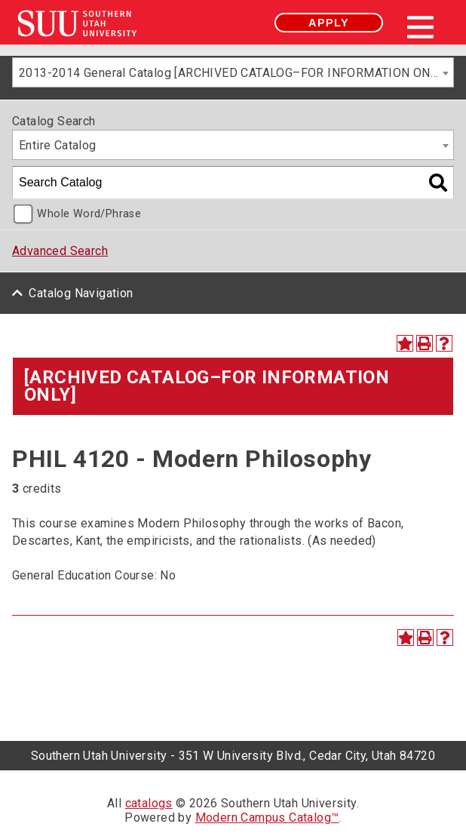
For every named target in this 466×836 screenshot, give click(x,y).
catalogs (149, 803)
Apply (328, 23)
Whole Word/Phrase (89, 213)
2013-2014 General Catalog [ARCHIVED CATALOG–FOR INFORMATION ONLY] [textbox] (232, 73)
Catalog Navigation (81, 293)
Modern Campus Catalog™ (267, 817)
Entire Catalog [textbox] (58, 145)
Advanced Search (60, 251)
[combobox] (233, 72)
